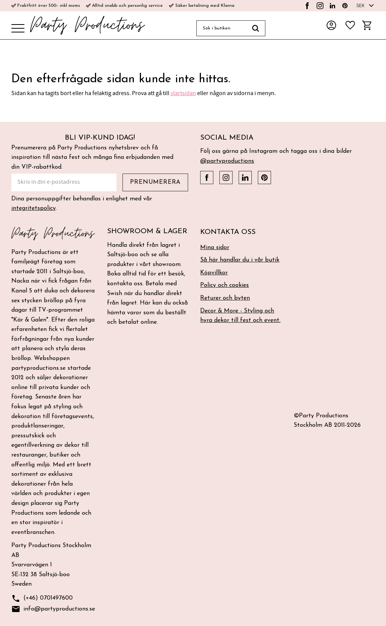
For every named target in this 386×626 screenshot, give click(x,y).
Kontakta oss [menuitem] (228, 232)
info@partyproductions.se (53, 609)
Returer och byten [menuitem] (225, 298)
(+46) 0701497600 (42, 598)
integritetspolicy (33, 208)
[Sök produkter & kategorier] (221, 28)
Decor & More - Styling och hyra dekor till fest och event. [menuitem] (240, 316)
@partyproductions (227, 161)
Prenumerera (155, 182)
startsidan (183, 93)
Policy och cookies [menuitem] (224, 285)
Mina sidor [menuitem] (214, 248)
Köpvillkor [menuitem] (214, 273)
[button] (18, 28)
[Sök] (255, 28)
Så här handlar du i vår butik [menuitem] (239, 260)
